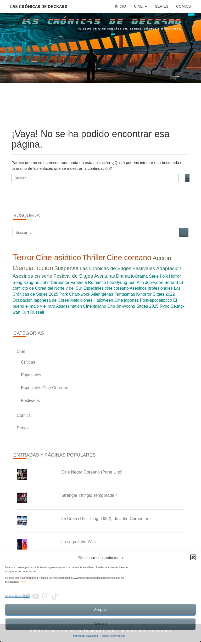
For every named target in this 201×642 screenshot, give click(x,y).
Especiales (31, 375)
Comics (183, 6)
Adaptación (168, 268)
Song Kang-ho (26, 282)
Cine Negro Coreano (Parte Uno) (91, 472)
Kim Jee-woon (150, 282)
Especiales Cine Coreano (44, 388)
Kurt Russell (32, 312)
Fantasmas (124, 294)
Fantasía (79, 282)
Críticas (28, 362)
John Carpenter (55, 282)
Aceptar (100, 609)
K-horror (144, 294)
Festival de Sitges (73, 276)
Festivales (143, 268)
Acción (162, 257)
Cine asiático (58, 257)
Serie (154, 276)
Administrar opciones (17, 596)
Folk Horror (170, 276)
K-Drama (139, 276)
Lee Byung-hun (121, 282)
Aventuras (104, 276)
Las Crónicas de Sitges (105, 268)
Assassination (69, 306)
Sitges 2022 (164, 294)
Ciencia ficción (33, 267)
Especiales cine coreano (106, 288)
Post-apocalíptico (156, 300)
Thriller (93, 257)
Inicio (120, 6)
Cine (138, 6)
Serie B (171, 282)
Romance (97, 282)
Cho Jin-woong (121, 306)
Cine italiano (94, 306)
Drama (123, 276)
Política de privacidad (85, 635)
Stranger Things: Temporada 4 (89, 495)
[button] (193, 557)
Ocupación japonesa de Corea (41, 300)
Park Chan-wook (74, 294)
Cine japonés (126, 300)
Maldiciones (81, 300)
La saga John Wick (79, 542)
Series (161, 6)
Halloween (103, 300)
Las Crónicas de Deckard (39, 6)
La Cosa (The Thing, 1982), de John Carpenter (104, 518)
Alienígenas (102, 294)
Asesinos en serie (32, 276)
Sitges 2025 (147, 306)
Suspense (66, 268)
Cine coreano (129, 257)
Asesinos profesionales (151, 288)
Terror (24, 257)
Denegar (100, 623)
